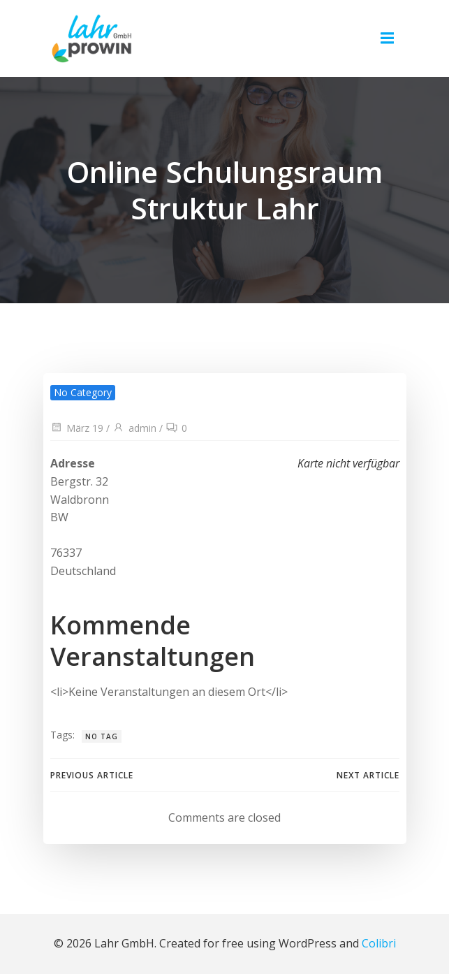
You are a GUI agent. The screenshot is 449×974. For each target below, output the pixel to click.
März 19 (76, 428)
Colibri (379, 943)
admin (134, 428)
